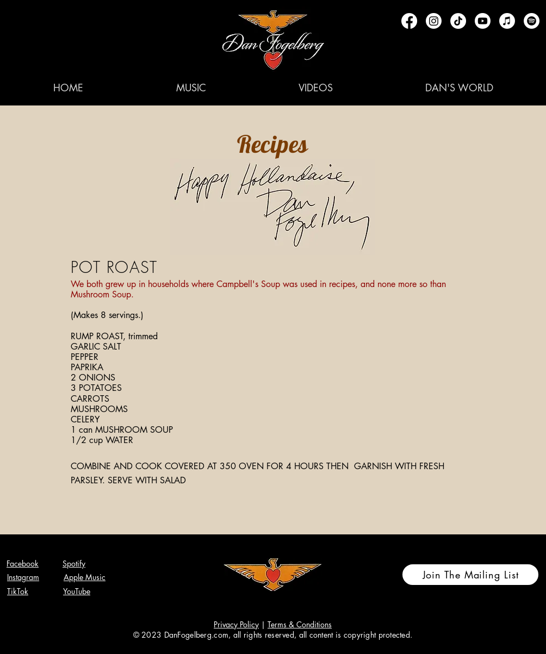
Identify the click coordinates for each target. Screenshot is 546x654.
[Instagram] (434, 21)
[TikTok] (458, 21)
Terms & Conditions (300, 624)
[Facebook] (409, 21)
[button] (190, 87)
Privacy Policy (236, 624)
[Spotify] (531, 21)
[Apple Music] (507, 21)
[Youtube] (483, 21)
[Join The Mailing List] (470, 574)
